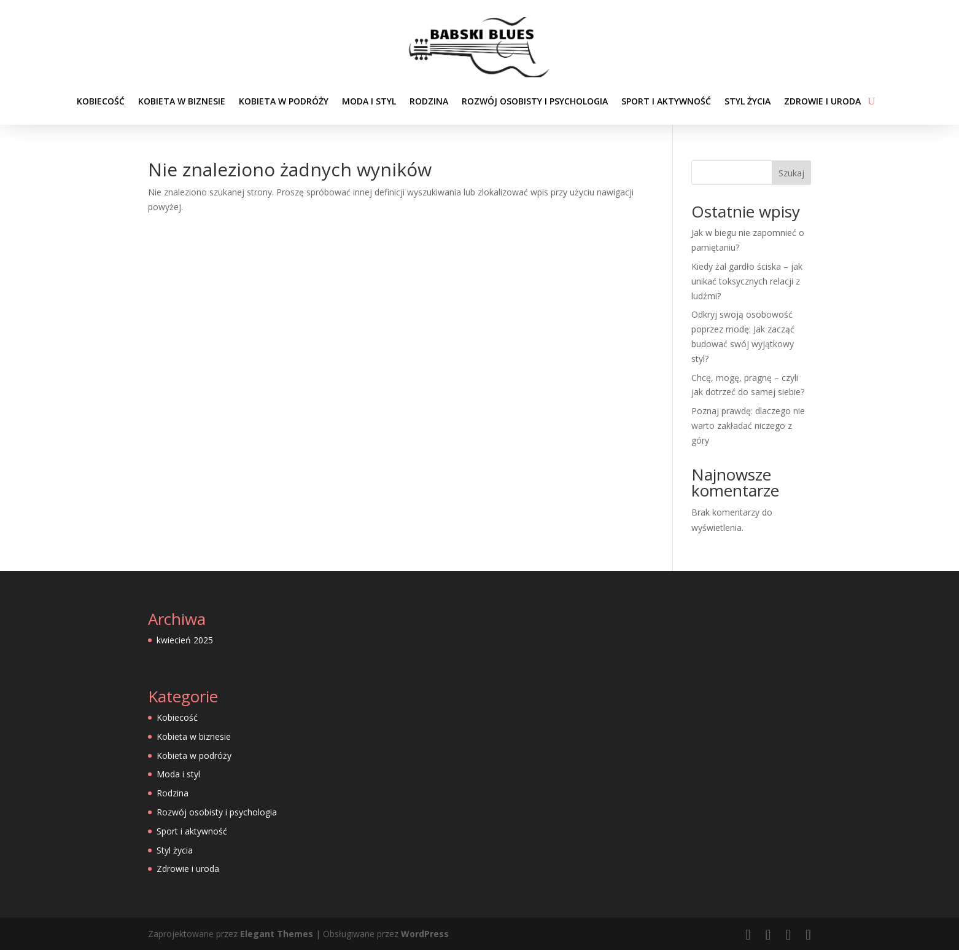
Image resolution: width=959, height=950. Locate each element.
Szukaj (791, 173)
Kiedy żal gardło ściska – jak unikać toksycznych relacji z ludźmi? (746, 281)
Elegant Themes (276, 934)
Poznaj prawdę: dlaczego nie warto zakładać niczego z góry (748, 425)
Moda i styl (369, 101)
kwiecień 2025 (185, 640)
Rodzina (429, 101)
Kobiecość (101, 101)
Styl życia (747, 101)
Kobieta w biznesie (181, 101)
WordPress (425, 934)
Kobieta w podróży (283, 101)
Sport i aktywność (666, 101)
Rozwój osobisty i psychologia (535, 101)
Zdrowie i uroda (822, 101)
